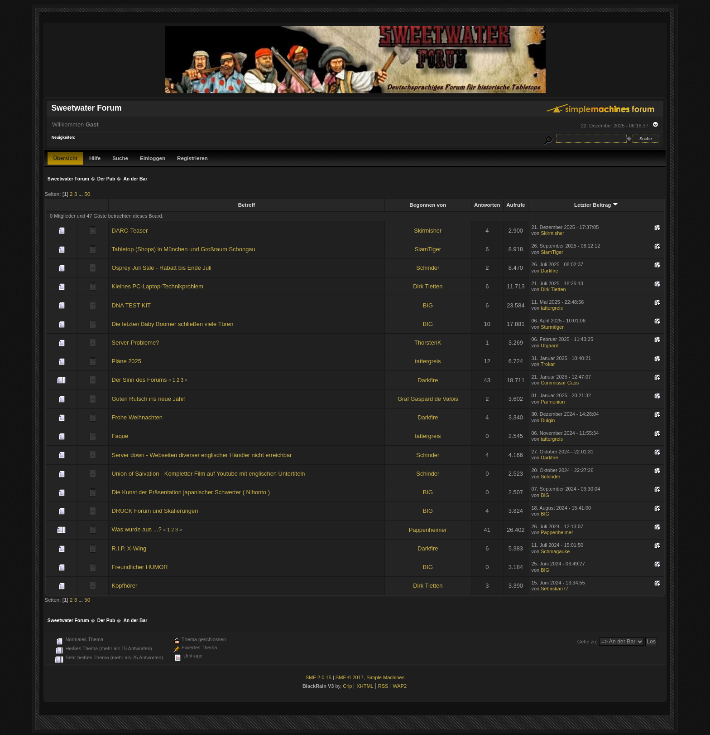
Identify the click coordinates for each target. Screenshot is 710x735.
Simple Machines (385, 677)
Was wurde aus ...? (137, 529)
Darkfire (549, 270)
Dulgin (548, 420)
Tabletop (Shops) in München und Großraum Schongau (183, 249)
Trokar (548, 364)
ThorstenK (427, 342)
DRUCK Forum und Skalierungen (155, 510)
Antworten (487, 205)
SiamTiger (428, 249)
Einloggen (152, 158)
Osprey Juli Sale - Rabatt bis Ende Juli (161, 267)
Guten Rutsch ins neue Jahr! (149, 398)
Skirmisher (427, 230)
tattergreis (552, 308)
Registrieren (192, 158)
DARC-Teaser (130, 230)
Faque (120, 436)
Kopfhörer (125, 585)
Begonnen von (427, 205)
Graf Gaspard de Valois (428, 398)
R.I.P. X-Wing (129, 548)
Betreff (246, 205)
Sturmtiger (552, 327)
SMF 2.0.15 (318, 677)
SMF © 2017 (350, 677)
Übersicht (65, 158)
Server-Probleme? (135, 342)
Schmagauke (555, 551)
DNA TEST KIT (131, 305)
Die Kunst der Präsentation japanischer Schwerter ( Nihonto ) (191, 492)
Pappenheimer (428, 529)
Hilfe (95, 158)
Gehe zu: (587, 641)
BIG (428, 305)
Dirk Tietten (427, 286)
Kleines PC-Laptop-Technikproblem (157, 286)
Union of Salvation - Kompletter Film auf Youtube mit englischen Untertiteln (208, 473)
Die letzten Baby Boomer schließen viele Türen (173, 324)
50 (87, 194)
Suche (120, 158)
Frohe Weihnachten (137, 417)
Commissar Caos (560, 382)
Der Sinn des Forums (139, 379)
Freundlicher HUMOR (140, 567)
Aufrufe (515, 205)
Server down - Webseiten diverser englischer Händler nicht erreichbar (202, 455)
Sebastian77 (554, 588)
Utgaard (549, 345)
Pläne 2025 (126, 361)
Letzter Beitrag (596, 205)
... (81, 194)
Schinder (427, 267)
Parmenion (553, 401)
